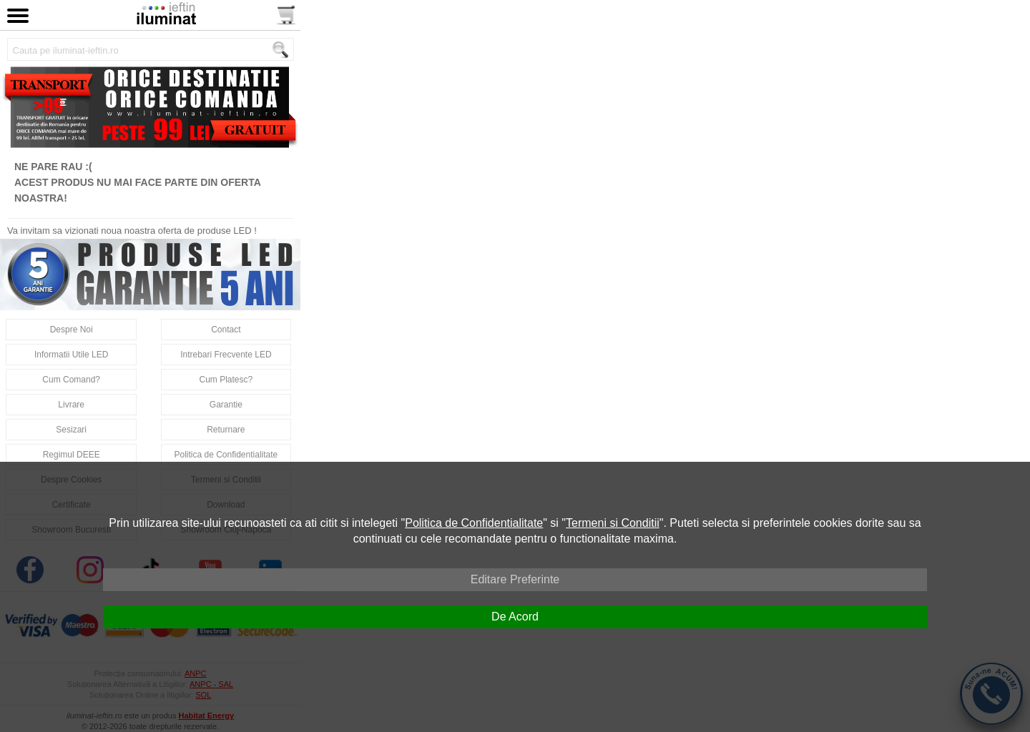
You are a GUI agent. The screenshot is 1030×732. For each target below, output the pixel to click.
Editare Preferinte (515, 579)
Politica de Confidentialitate (474, 523)
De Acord (515, 616)
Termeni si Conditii (612, 523)
